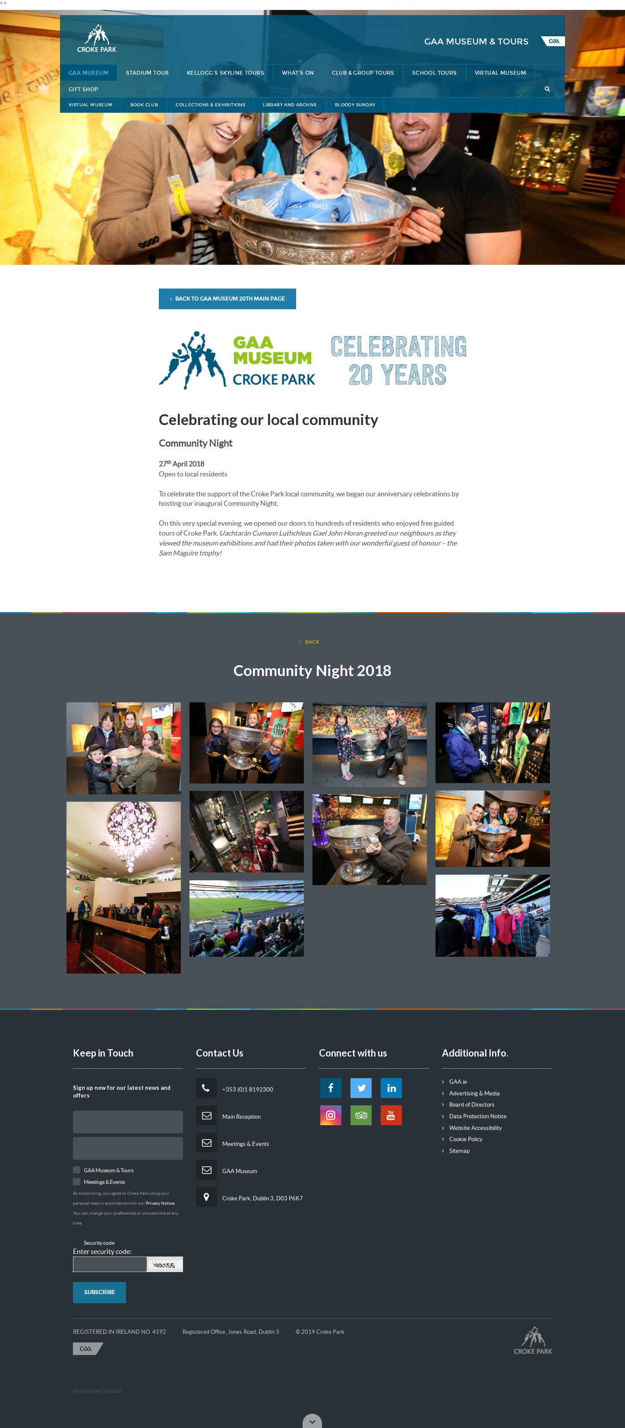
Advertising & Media (471, 1093)
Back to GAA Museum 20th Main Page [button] (227, 299)
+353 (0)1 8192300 (234, 1088)
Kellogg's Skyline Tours (225, 73)
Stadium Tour (147, 73)
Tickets (542, 7)
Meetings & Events (232, 1142)
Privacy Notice (160, 1203)
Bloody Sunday (355, 105)
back (309, 642)
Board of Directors (468, 1104)
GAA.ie (454, 1082)
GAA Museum (88, 73)
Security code (99, 1243)
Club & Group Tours (363, 73)
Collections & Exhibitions (210, 105)
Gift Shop (83, 89)
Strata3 (111, 1391)
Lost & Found (390, 7)
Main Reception (228, 1115)
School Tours (434, 73)
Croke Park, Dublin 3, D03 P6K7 (249, 1197)
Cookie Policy (462, 1139)
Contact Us (498, 7)
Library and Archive (290, 105)
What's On (298, 73)
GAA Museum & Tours (476, 41)
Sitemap (456, 1151)
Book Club (144, 105)
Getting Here (446, 7)
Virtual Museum (501, 73)
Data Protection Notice (474, 1116)
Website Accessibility (472, 1128)
